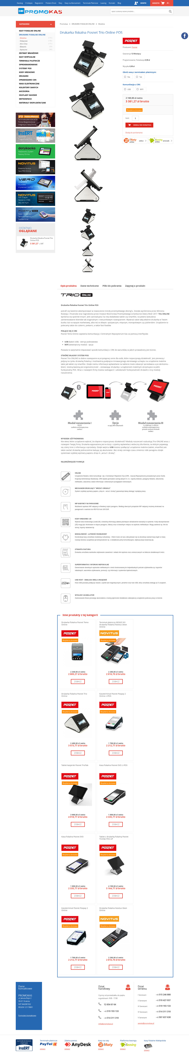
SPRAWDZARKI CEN (27, 80)
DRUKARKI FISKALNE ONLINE (32, 34)
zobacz (78, 681)
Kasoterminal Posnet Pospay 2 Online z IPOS (112, 695)
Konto (143, 3)
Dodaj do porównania (133, 132)
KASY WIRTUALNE (27, 57)
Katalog (20, 3)
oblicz (141, 141)
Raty (60, 3)
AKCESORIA (24, 91)
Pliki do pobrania (112, 285)
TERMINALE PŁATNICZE (29, 60)
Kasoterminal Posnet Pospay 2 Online (74, 909)
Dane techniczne (89, 285)
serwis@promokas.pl (146, 1023)
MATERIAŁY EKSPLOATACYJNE (32, 102)
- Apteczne (36, 49)
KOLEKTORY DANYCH (28, 87)
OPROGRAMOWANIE (28, 64)
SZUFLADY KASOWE (28, 95)
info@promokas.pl (105, 1024)
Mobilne (101, 24)
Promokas (40, 11)
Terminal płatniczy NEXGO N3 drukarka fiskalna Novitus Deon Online (113, 624)
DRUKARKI (23, 76)
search (170, 11)
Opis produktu (69, 285)
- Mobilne (36, 38)
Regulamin (39, 3)
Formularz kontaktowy (27, 1015)
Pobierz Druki (51, 3)
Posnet (134, 47)
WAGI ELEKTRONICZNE (29, 83)
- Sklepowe (36, 40)
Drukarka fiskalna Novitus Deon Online (113, 909)
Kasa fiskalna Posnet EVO (72, 836)
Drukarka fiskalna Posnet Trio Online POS (41, 239)
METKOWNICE (25, 99)
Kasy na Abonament (72, 3)
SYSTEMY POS (25, 68)
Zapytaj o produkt (135, 285)
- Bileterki (36, 46)
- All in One (36, 43)
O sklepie (28, 3)
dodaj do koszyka (142, 125)
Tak (140, 77)
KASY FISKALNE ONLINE (30, 30)
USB (129, 89)
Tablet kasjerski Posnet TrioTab (74, 765)
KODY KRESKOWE (27, 72)
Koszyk (160, 3)
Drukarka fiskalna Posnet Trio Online (74, 695)
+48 (111, 1011)
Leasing (103, 3)
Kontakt (112, 3)
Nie (128, 77)
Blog (119, 3)
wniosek (166, 141)
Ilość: (127, 118)
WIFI (141, 89)
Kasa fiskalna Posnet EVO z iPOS (113, 765)
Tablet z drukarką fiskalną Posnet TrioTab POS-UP (113, 837)
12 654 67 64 (110, 1004)
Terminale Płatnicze (90, 3)
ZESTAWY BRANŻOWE (28, 53)
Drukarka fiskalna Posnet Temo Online (74, 623)
